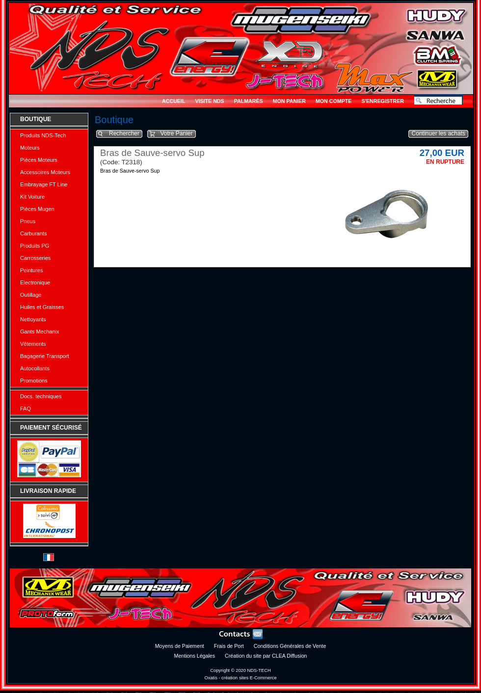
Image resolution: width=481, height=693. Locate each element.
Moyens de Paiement (179, 646)
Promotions (34, 381)
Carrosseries (35, 258)
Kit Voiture (32, 197)
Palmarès (248, 101)
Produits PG (34, 246)
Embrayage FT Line (43, 184)
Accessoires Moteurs (45, 172)
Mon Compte (333, 101)
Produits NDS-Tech (43, 135)
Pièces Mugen (37, 209)
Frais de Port (229, 646)
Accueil (173, 101)
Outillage (30, 295)
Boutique (35, 119)
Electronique (35, 282)
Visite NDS (209, 101)
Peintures (31, 270)
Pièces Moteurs (38, 160)
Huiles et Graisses (42, 307)
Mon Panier (289, 101)
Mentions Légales (194, 656)
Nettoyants (33, 319)
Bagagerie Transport (44, 356)
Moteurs (30, 148)
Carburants (33, 233)
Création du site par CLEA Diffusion (266, 656)
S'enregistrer (382, 101)
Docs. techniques (40, 396)
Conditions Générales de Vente (290, 646)
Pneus (27, 221)
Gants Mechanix (39, 331)
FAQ (25, 408)
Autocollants (35, 368)
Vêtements (33, 344)
